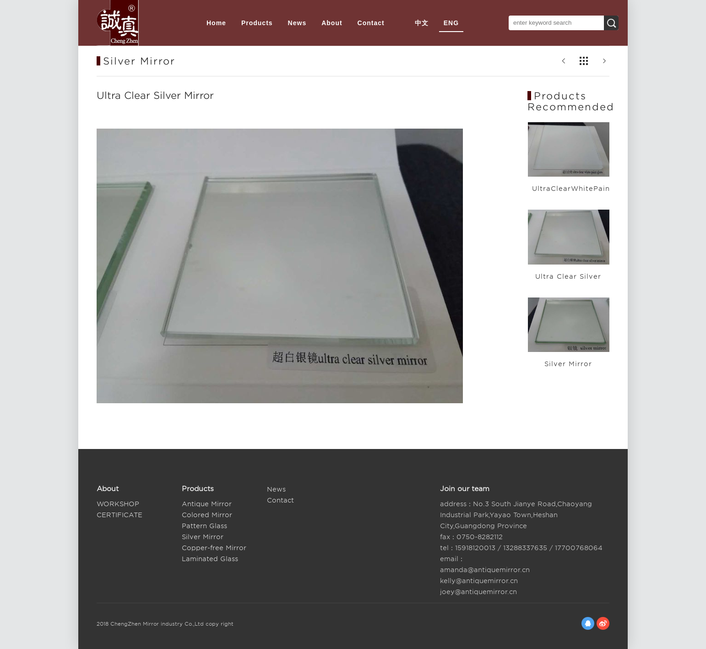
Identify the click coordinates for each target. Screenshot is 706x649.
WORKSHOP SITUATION (118, 504)
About (331, 23)
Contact (371, 23)
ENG (451, 23)
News (297, 23)
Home (216, 23)
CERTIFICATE (119, 515)
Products (257, 23)
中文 (422, 23)
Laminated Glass (210, 558)
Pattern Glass (204, 526)
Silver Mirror (202, 537)
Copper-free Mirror (214, 548)
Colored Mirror (207, 515)
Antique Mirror (207, 504)
